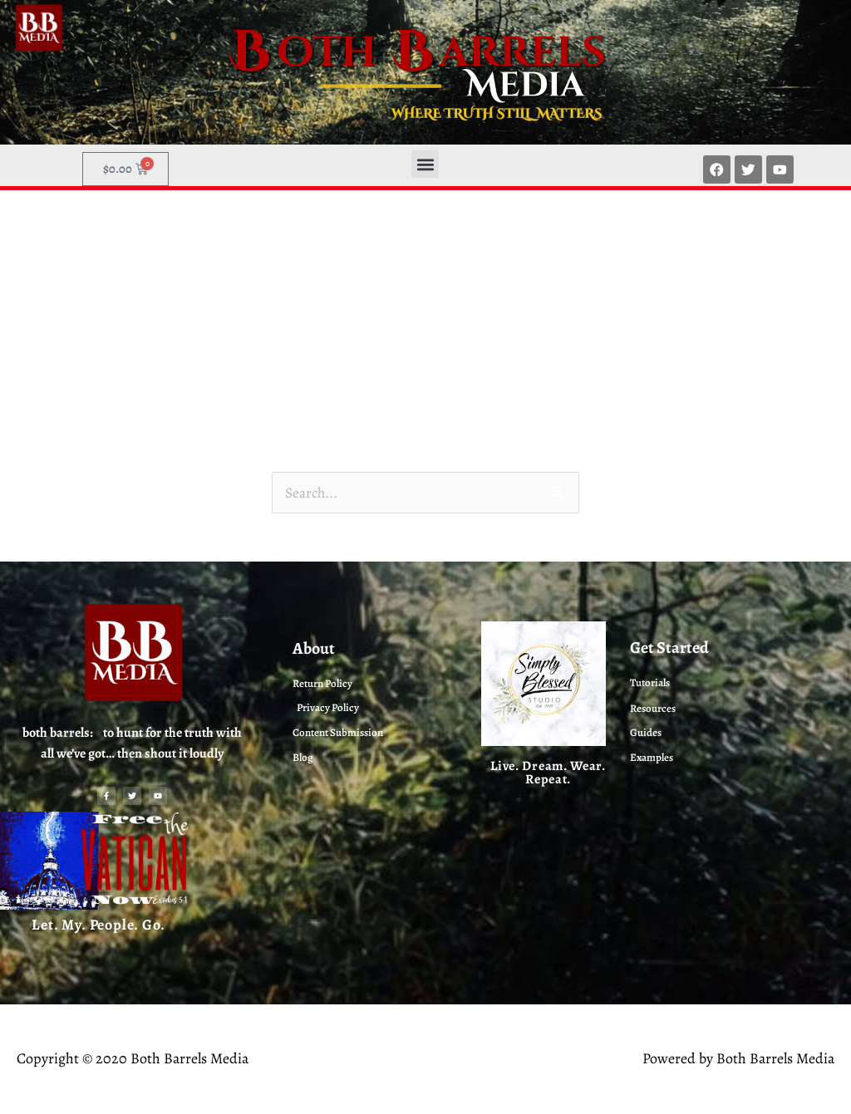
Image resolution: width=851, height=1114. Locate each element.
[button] (425, 164)
